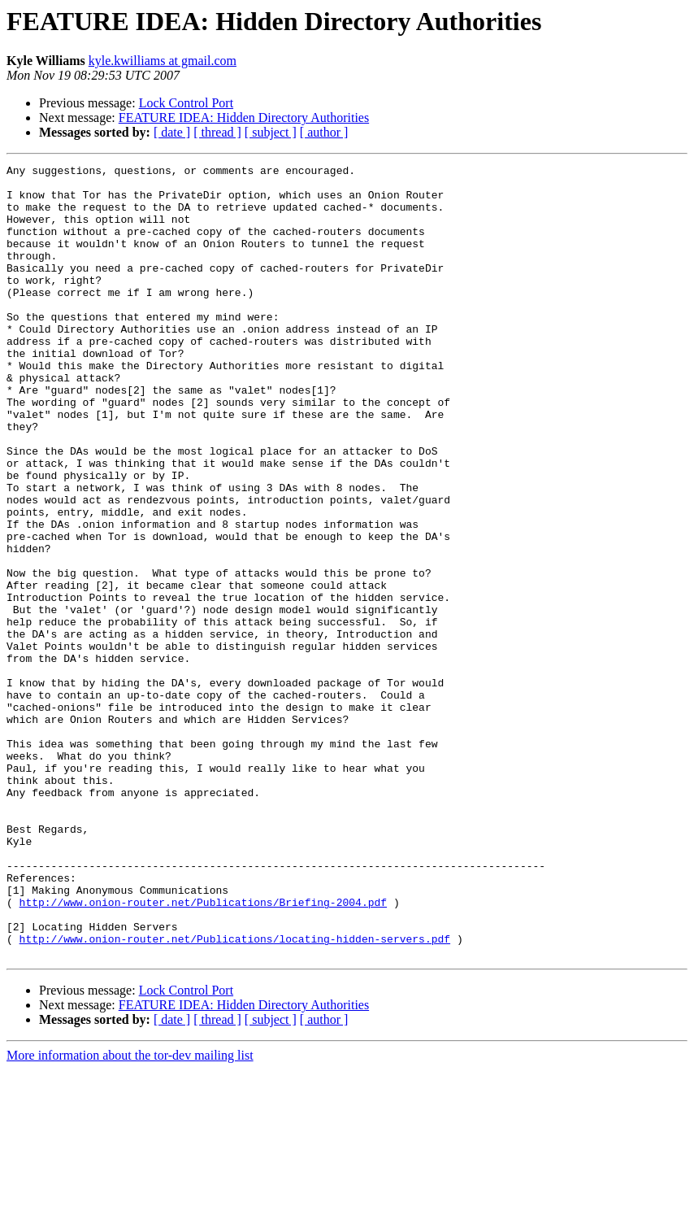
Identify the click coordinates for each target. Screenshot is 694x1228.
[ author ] (324, 132)
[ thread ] (217, 132)
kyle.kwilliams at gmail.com (162, 60)
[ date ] (172, 132)
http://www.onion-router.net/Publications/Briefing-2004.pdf (203, 1050)
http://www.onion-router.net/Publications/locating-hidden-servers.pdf (235, 1094)
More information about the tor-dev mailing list (130, 1214)
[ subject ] (271, 132)
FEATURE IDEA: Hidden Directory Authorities (244, 117)
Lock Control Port (186, 103)
